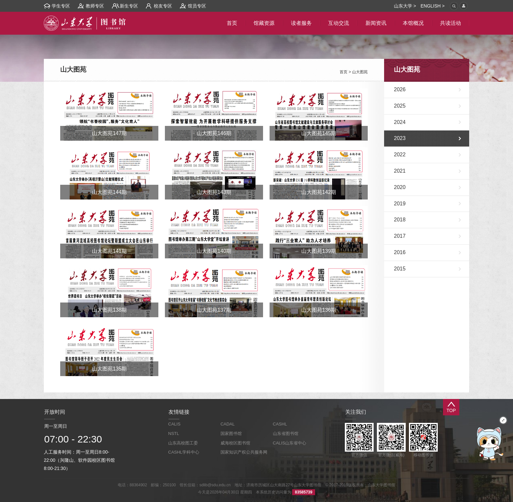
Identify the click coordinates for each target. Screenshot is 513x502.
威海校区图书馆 (235, 443)
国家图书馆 (231, 433)
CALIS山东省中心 (290, 443)
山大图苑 (360, 72)
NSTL (173, 433)
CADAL (228, 424)
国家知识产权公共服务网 (244, 452)
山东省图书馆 (285, 433)
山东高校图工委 (183, 443)
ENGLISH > (432, 6)
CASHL (280, 424)
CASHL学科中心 (183, 452)
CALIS (174, 424)
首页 (343, 72)
